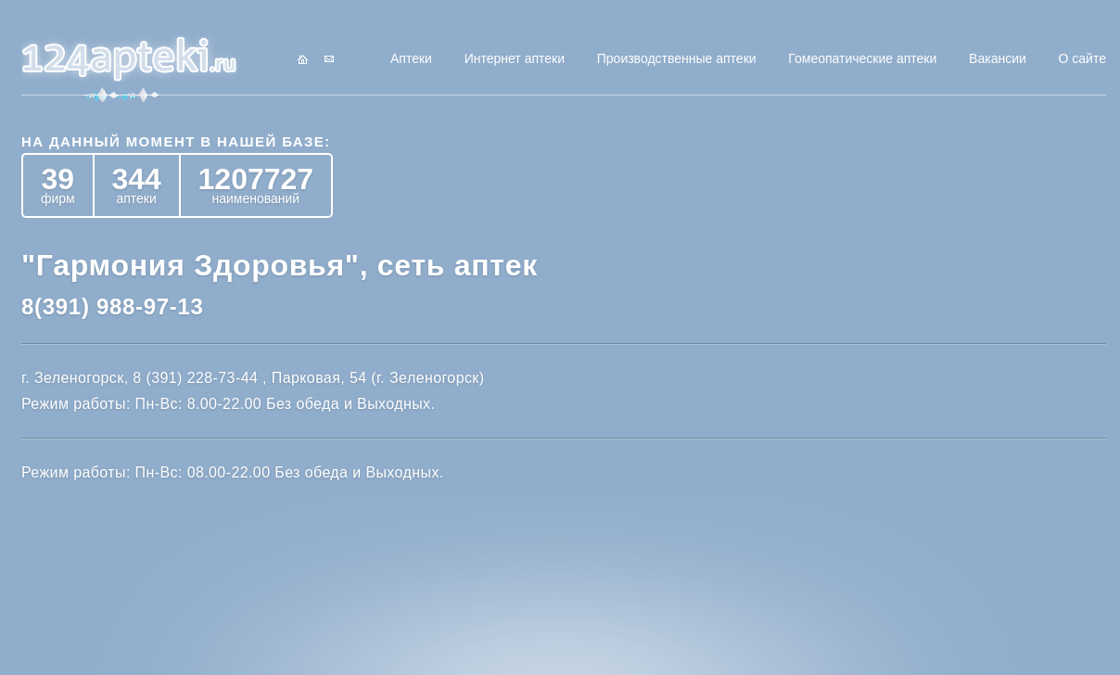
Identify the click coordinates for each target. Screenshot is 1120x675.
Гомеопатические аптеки (862, 58)
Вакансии (997, 58)
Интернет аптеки (515, 58)
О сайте (1082, 58)
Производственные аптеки (677, 58)
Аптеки (411, 58)
